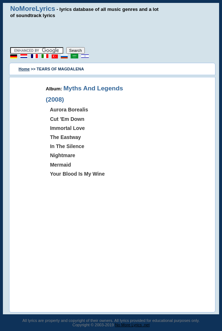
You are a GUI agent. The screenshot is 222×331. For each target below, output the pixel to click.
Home (24, 69)
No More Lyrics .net (132, 325)
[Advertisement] (111, 33)
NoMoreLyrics (32, 8)
